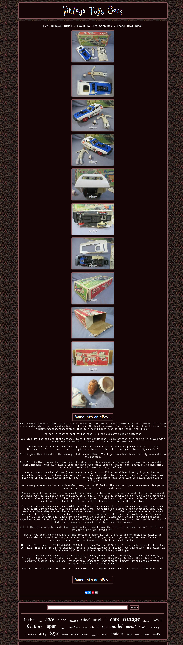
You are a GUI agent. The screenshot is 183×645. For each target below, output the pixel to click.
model (116, 626)
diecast (85, 634)
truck (129, 634)
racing (62, 628)
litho (29, 620)
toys (54, 633)
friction (34, 626)
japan (51, 626)
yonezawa (30, 634)
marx (74, 634)
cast (85, 627)
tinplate (95, 635)
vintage (131, 619)
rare (50, 619)
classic (146, 621)
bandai (65, 635)
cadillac (156, 634)
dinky (42, 634)
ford (104, 627)
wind (85, 620)
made (62, 620)
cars (114, 619)
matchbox (74, 627)
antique (117, 634)
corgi (104, 634)
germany (154, 627)
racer (40, 621)
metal (131, 626)
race (94, 626)
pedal (137, 635)
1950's (146, 634)
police (74, 621)
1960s (143, 627)
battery (157, 620)
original (100, 619)
